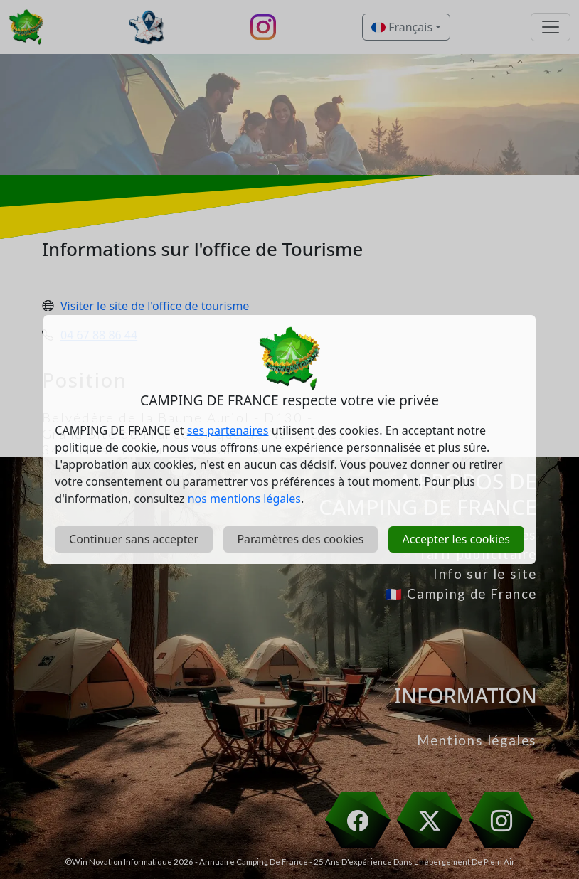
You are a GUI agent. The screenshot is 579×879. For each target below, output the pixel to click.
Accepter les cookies (455, 539)
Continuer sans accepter (133, 539)
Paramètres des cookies (300, 539)
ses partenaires (228, 430)
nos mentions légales (244, 498)
